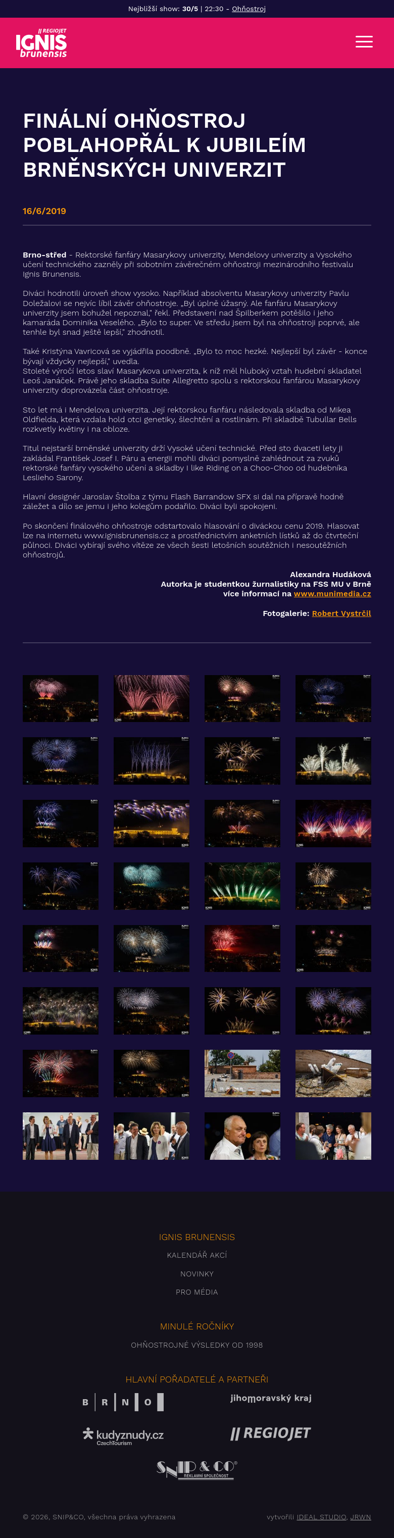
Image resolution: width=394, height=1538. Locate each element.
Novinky (197, 1273)
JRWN (361, 1517)
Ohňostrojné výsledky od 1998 (197, 1345)
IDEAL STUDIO (321, 1517)
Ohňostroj (249, 9)
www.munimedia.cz (332, 593)
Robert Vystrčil (341, 613)
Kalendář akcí (197, 1255)
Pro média (197, 1292)
